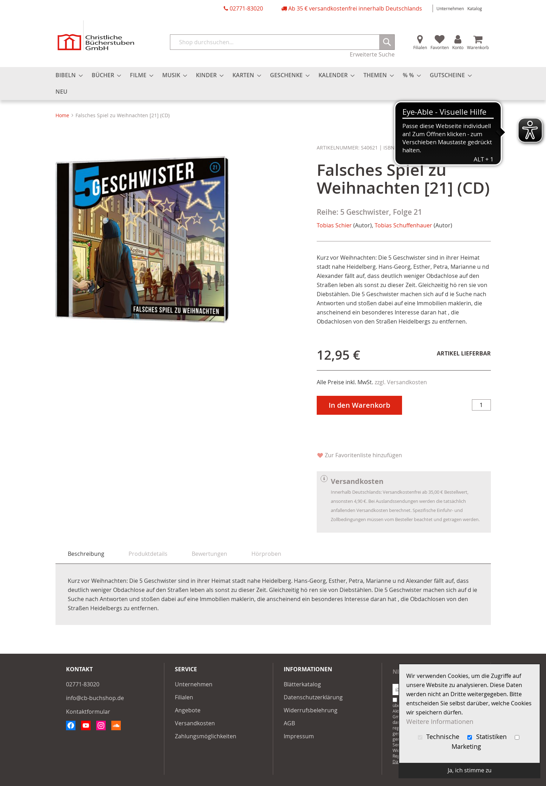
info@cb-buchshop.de (95, 698)
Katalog (474, 8)
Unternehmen (450, 8)
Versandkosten (195, 723)
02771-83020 (246, 8)
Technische (439, 737)
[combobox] (282, 42)
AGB (289, 723)
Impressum (299, 736)
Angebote (187, 710)
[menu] (273, 83)
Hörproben (266, 554)
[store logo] (96, 35)
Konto (457, 47)
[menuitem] (67, 75)
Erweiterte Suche (372, 54)
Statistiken (487, 737)
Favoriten (439, 47)
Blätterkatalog (302, 684)
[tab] (86, 554)
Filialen (420, 47)
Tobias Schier (334, 225)
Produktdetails (148, 554)
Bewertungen (209, 554)
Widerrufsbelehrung (310, 710)
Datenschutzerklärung (313, 697)
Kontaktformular (88, 711)
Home (62, 115)
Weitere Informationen (439, 722)
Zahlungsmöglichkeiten (205, 736)
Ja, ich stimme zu (470, 770)
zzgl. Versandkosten (401, 382)
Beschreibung (86, 554)
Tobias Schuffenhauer (403, 225)
